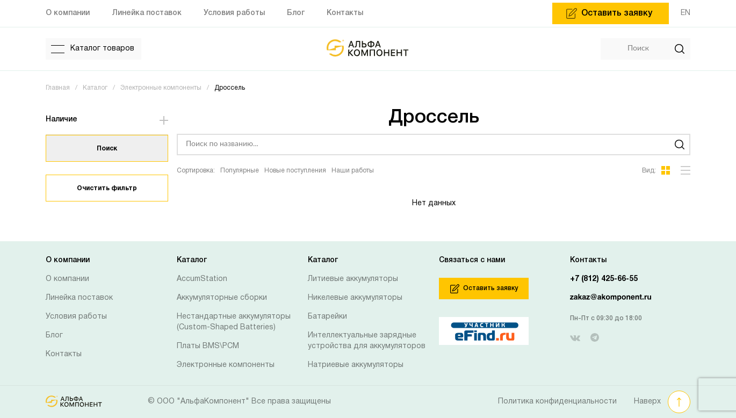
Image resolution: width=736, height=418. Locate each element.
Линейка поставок (79, 297)
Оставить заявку (484, 288)
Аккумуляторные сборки (222, 297)
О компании (67, 279)
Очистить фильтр (107, 188)
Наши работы (352, 171)
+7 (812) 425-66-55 (604, 279)
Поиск (107, 149)
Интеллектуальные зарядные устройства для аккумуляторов (366, 341)
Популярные (239, 171)
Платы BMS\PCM (208, 346)
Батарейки (327, 316)
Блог (54, 335)
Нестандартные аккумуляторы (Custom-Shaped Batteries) (234, 322)
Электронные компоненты (226, 365)
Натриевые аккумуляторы (355, 365)
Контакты (64, 354)
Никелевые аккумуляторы (355, 297)
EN (685, 13)
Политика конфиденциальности (557, 401)
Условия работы (76, 316)
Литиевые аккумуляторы (353, 279)
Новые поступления (295, 171)
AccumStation (202, 279)
